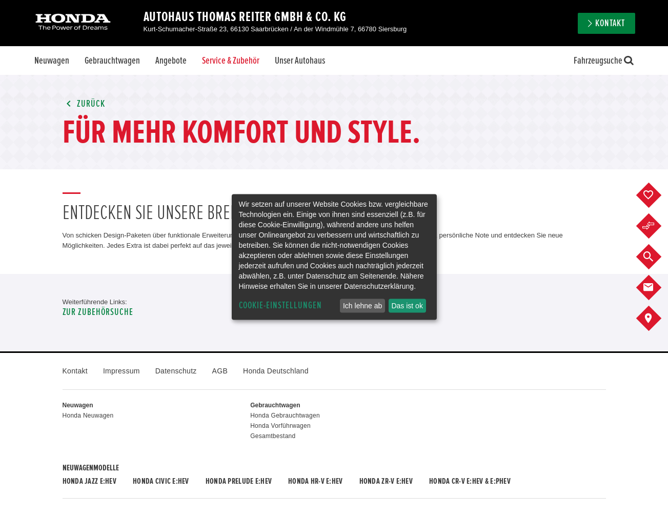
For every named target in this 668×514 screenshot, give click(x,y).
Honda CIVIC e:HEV (161, 481)
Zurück (84, 104)
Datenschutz (176, 371)
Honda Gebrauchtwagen (285, 415)
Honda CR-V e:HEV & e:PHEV (470, 481)
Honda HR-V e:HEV (315, 481)
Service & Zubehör (230, 60)
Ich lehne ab (362, 306)
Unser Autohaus (300, 60)
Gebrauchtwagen (112, 60)
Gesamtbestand (272, 436)
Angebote (171, 60)
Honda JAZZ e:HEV (89, 481)
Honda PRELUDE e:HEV (239, 481)
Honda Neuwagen (88, 415)
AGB (220, 371)
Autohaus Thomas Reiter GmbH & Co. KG (245, 17)
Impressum (121, 371)
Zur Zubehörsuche (98, 312)
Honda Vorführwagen (280, 425)
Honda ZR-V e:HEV (386, 481)
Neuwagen (51, 60)
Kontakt (610, 23)
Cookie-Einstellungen (280, 305)
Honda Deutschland (276, 371)
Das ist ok (406, 306)
